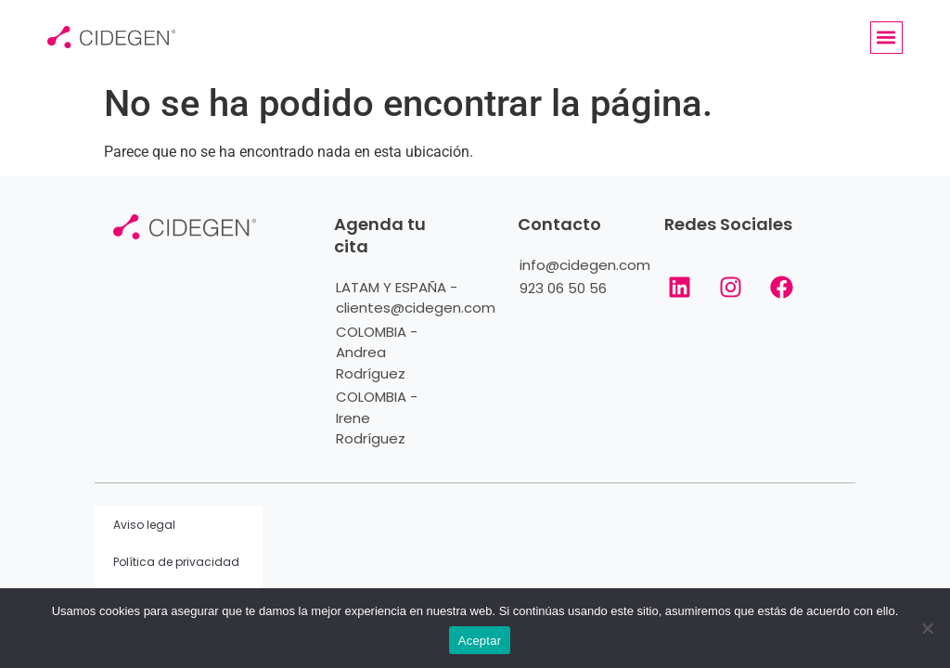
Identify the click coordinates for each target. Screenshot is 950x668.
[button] (886, 37)
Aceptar (480, 641)
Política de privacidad (176, 562)
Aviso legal (144, 525)
